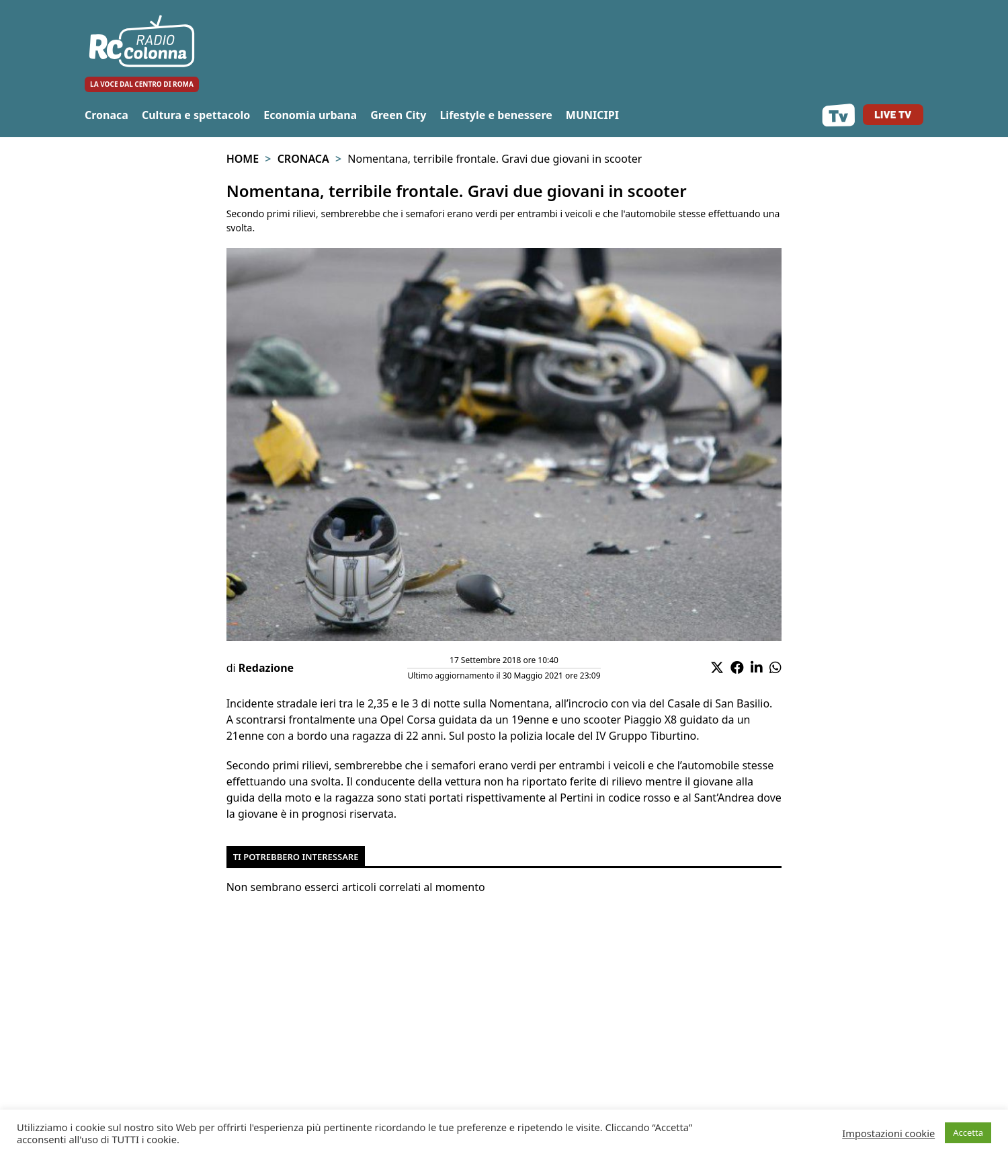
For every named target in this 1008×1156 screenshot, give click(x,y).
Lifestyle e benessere (495, 115)
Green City (398, 115)
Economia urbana (310, 115)
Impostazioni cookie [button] (888, 1133)
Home (242, 158)
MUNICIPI (592, 115)
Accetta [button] (968, 1132)
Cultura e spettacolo (196, 115)
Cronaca (106, 115)
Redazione (266, 667)
